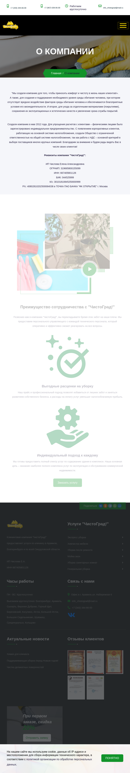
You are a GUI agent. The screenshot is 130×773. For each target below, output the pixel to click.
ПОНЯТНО (112, 758)
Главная (56, 73)
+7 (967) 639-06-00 (52, 8)
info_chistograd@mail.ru (113, 8)
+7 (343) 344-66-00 (18, 8)
